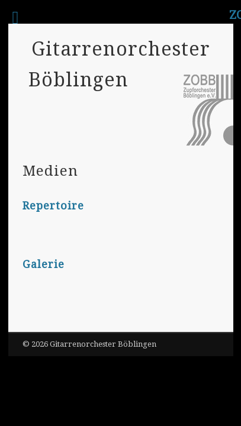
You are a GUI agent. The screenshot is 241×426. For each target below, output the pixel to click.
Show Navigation (189, 129)
